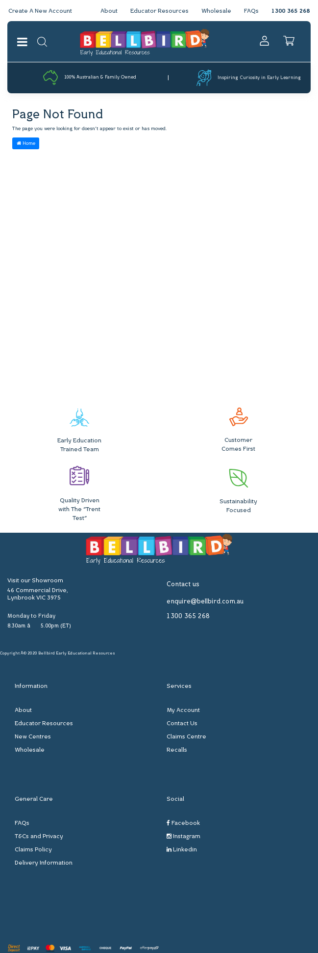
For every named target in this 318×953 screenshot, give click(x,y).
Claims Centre (186, 737)
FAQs (251, 11)
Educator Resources (159, 11)
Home (26, 143)
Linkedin (182, 849)
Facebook (183, 823)
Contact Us (182, 724)
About (109, 11)
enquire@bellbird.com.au (205, 602)
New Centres (33, 737)
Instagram (183, 836)
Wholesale (216, 11)
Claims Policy (33, 850)
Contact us (183, 584)
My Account (183, 710)
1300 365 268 (290, 11)
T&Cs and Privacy (39, 837)
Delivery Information (44, 863)
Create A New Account (40, 11)
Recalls (177, 750)
